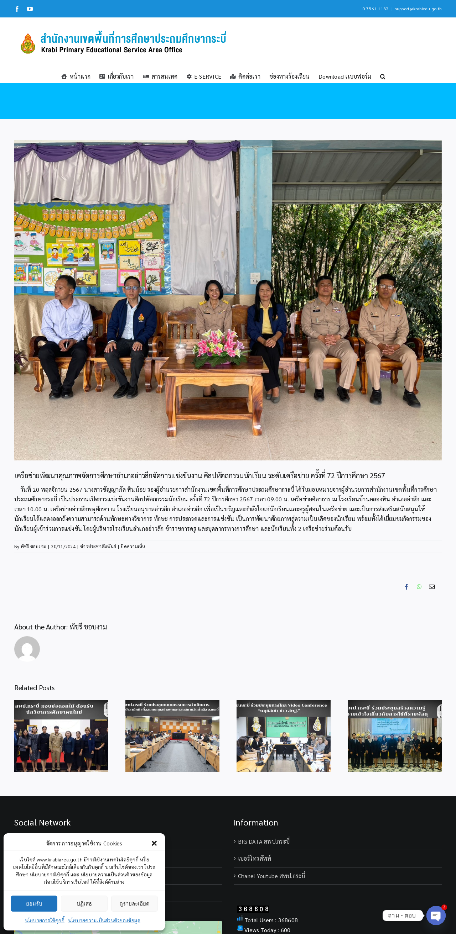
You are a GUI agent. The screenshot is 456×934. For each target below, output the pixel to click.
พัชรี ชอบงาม (33, 546)
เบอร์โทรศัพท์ (254, 858)
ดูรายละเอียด (134, 904)
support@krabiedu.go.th (418, 8)
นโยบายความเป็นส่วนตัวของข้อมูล (104, 920)
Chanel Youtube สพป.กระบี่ (271, 876)
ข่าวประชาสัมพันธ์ (98, 546)
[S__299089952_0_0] (228, 300)
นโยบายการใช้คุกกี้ (44, 920)
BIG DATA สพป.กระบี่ (264, 841)
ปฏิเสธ (84, 904)
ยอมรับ (34, 904)
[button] (154, 843)
